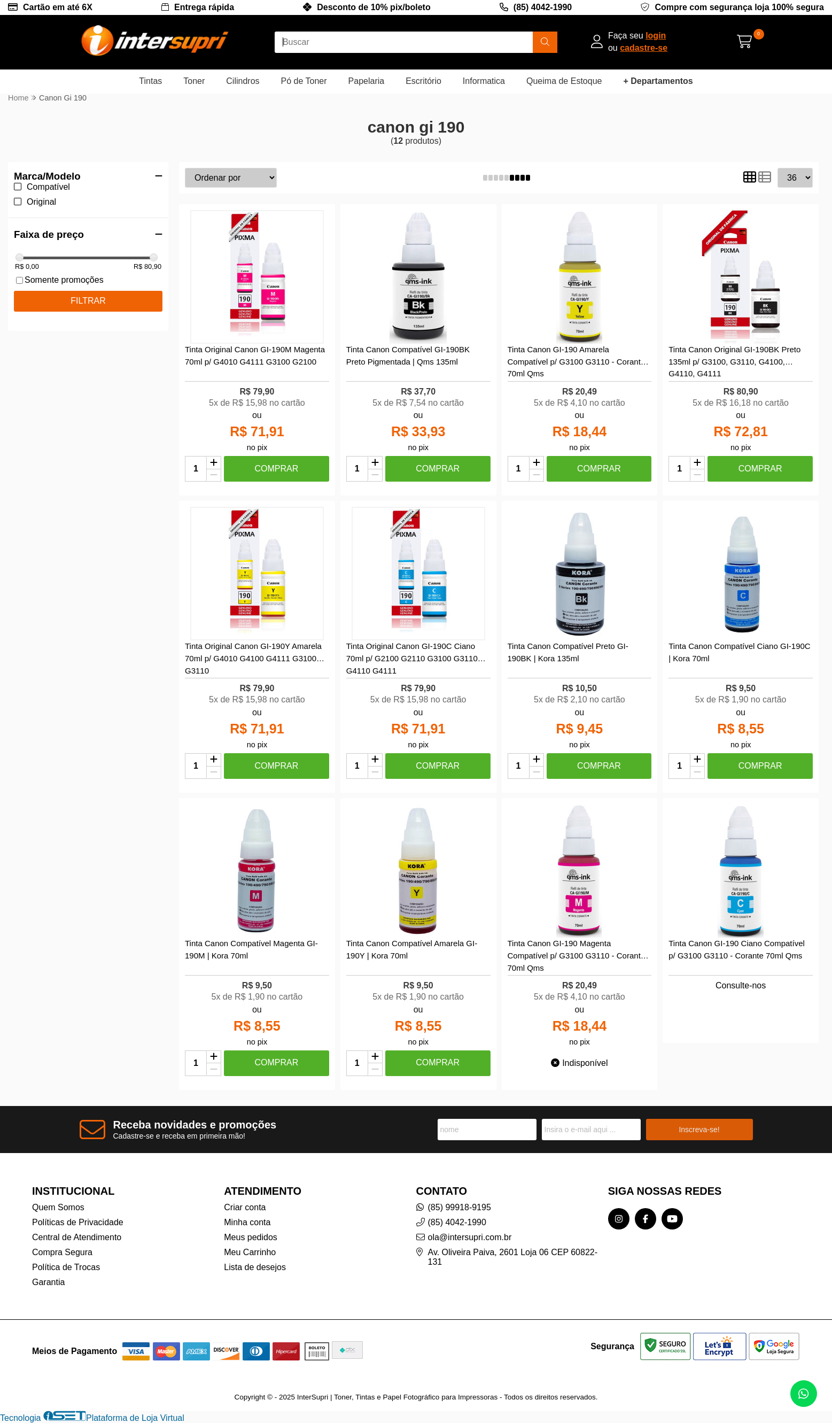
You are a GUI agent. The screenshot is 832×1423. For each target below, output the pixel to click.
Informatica (484, 81)
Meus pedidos (250, 1237)
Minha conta (247, 1222)
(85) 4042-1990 (543, 7)
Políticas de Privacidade (77, 1222)
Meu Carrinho (250, 1252)
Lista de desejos (255, 1267)
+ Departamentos (658, 81)
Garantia (48, 1282)
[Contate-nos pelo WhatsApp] (803, 1393)
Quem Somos (58, 1207)
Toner (194, 81)
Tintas (150, 81)
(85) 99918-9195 (459, 1207)
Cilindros (242, 81)
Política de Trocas (66, 1267)
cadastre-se (643, 47)
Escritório (423, 81)
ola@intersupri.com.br (470, 1237)
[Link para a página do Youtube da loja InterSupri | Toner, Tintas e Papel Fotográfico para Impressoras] (672, 1218)
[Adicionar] (214, 463)
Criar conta (245, 1207)
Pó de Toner (304, 81)
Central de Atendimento (76, 1237)
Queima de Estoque (564, 81)
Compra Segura (62, 1252)
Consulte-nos (741, 985)
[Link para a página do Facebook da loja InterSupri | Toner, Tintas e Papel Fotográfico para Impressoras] (645, 1218)
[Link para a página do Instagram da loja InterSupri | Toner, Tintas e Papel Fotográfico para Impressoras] (618, 1218)
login (656, 35)
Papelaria (366, 81)
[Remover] (214, 475)
